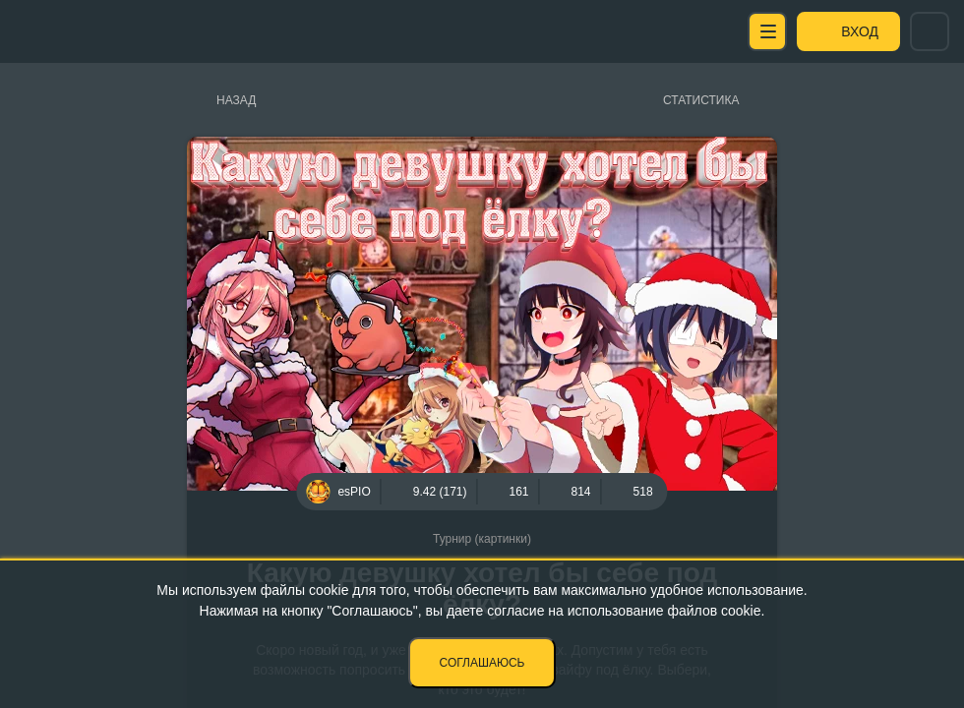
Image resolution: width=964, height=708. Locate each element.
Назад (236, 100)
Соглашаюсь (482, 663)
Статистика (701, 100)
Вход (859, 31)
